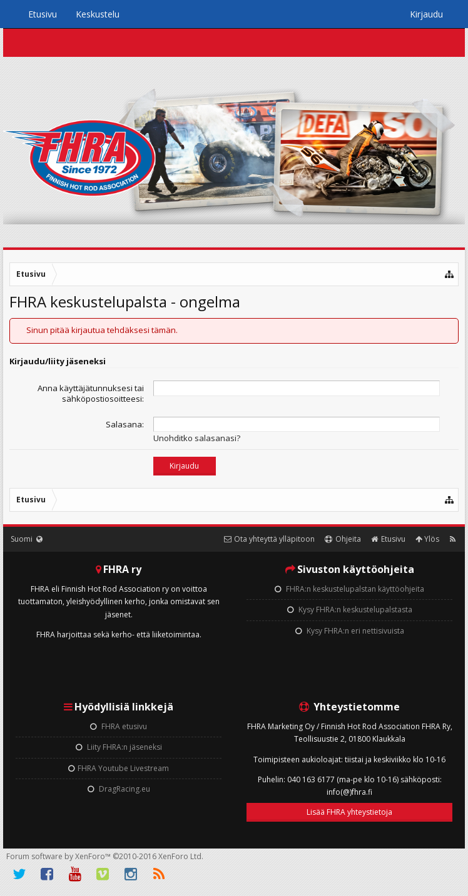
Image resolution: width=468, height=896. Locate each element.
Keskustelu (98, 14)
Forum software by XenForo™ (104, 856)
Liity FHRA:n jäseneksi (119, 747)
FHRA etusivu (118, 726)
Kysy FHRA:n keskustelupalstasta (349, 609)
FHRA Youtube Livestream (118, 768)
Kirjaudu (426, 14)
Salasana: (125, 424)
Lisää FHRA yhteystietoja (349, 812)
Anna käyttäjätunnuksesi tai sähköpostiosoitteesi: (91, 393)
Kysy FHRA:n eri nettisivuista (349, 630)
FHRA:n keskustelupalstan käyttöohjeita (349, 589)
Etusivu (42, 14)
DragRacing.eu (119, 789)
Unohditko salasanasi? (196, 438)
